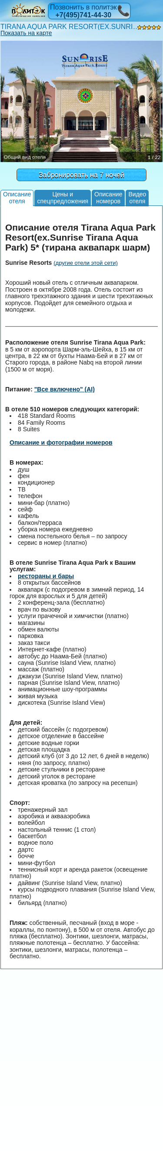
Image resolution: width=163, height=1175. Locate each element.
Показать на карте (26, 32)
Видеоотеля (137, 197)
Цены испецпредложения (62, 197)
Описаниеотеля (17, 197)
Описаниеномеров (108, 197)
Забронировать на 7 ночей (81, 175)
